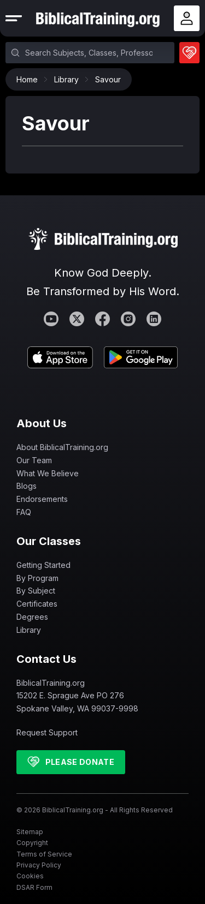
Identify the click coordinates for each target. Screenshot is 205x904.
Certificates (36, 603)
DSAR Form (34, 887)
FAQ (23, 512)
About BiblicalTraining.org (62, 447)
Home (29, 79)
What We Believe (47, 473)
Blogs (26, 485)
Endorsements (42, 499)
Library (69, 79)
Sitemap (29, 832)
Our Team (34, 460)
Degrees (32, 616)
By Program (37, 578)
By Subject (35, 590)
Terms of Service (44, 854)
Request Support (47, 732)
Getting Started (43, 565)
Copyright (32, 843)
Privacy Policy (38, 865)
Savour (108, 79)
